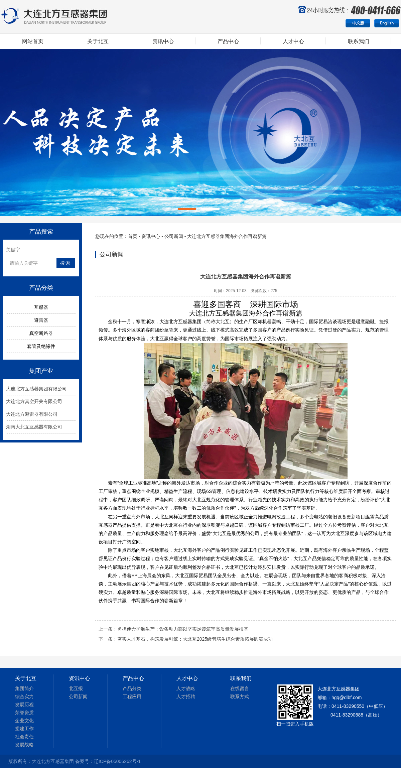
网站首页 (32, 41)
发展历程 (24, 704)
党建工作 (24, 728)
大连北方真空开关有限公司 (34, 401)
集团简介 (24, 688)
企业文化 (24, 720)
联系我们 (358, 41)
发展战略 (24, 744)
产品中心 (228, 41)
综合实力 (24, 696)
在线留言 (239, 688)
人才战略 (185, 688)
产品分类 (132, 688)
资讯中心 (163, 41)
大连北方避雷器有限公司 (31, 414)
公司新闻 (173, 236)
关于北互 (98, 41)
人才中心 (293, 41)
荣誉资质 (24, 712)
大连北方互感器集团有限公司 (36, 388)
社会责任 (24, 736)
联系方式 (239, 696)
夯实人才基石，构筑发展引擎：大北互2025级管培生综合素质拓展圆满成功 (195, 639)
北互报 (76, 688)
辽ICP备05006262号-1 (117, 761)
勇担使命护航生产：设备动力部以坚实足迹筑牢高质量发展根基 (182, 629)
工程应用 (132, 696)
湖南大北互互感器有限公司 (34, 426)
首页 (132, 236)
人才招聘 (185, 696)
